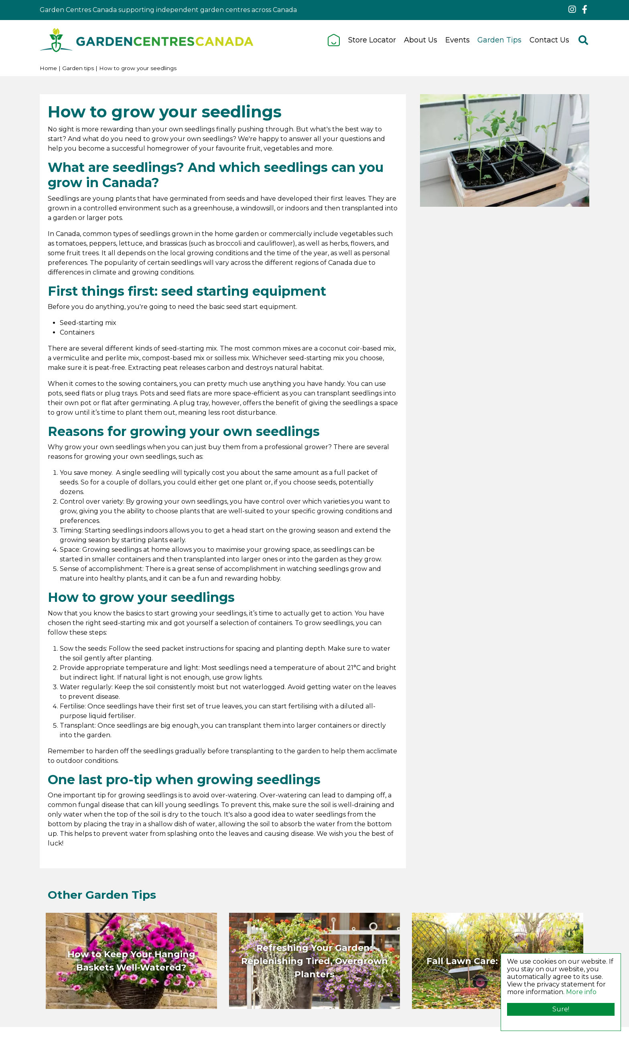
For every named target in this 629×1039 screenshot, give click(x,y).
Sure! (560, 1009)
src (583, 40)
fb (584, 9)
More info (581, 992)
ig (572, 9)
